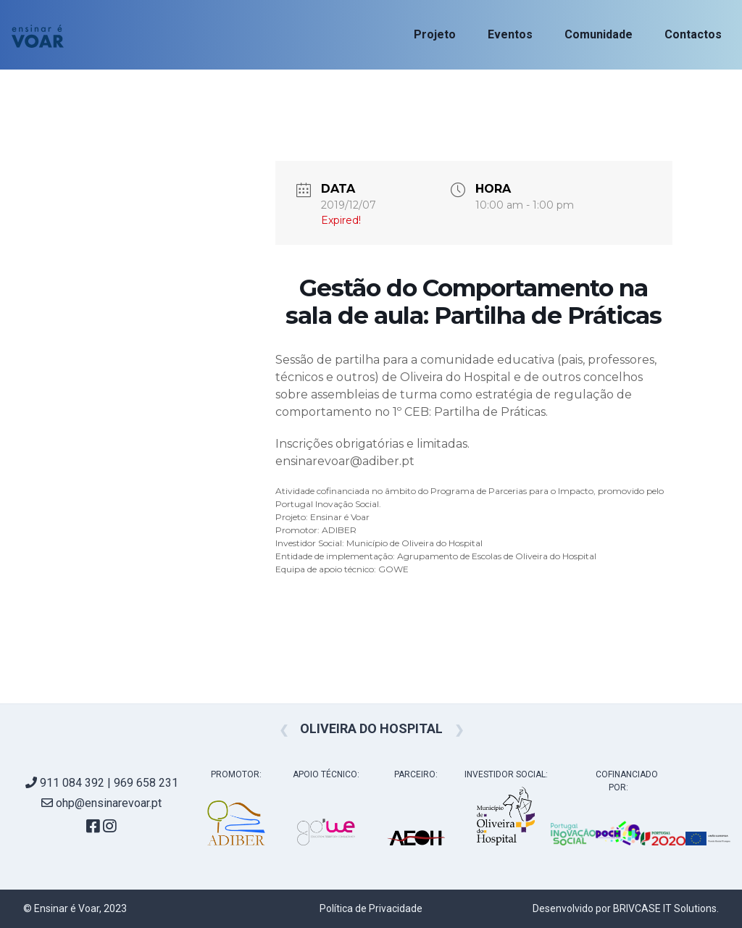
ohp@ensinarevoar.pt (101, 803)
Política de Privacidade (371, 908)
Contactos (693, 34)
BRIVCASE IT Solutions (665, 908)
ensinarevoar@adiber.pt (344, 461)
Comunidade (598, 34)
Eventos (510, 34)
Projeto (435, 34)
